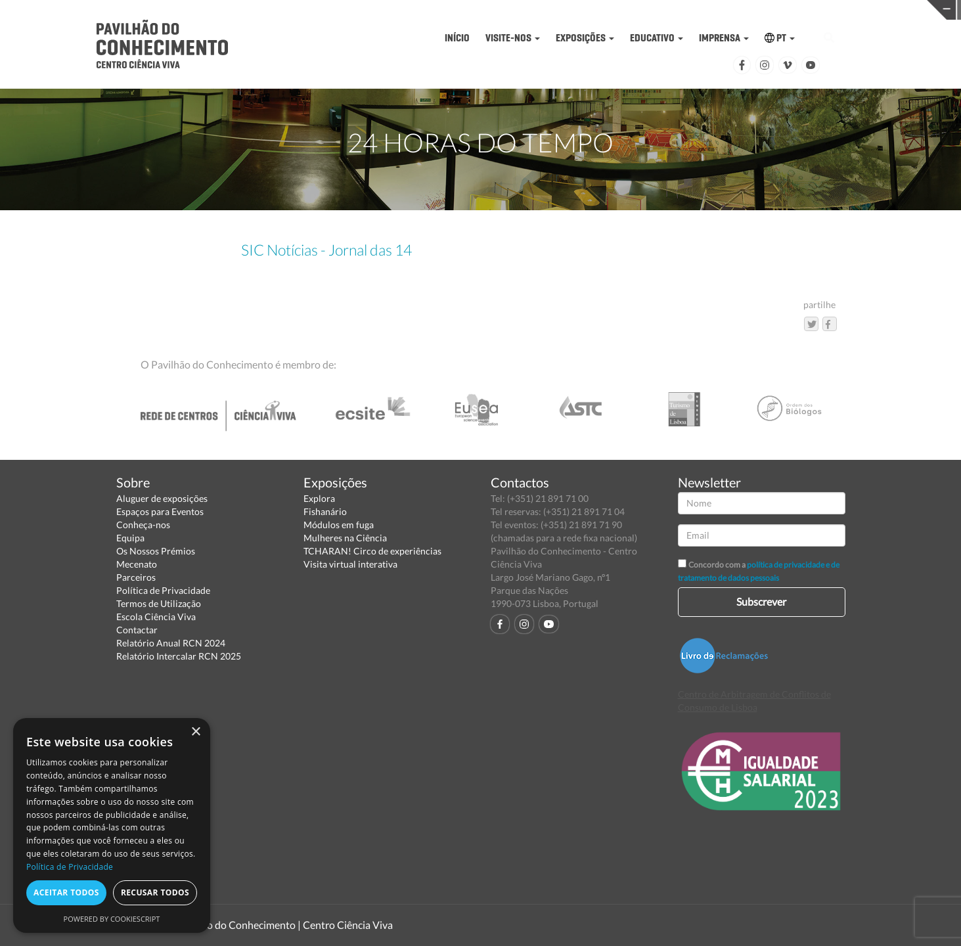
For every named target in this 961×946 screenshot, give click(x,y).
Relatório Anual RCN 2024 (170, 642)
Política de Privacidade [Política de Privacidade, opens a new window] (69, 866)
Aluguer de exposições (162, 498)
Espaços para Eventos (160, 511)
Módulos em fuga (338, 524)
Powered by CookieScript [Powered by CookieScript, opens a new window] (112, 919)
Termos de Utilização (158, 603)
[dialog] (111, 825)
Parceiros (136, 577)
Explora (319, 498)
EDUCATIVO (656, 38)
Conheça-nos (143, 524)
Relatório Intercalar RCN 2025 (178, 656)
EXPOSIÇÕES (585, 38)
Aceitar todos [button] (66, 892)
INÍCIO (457, 38)
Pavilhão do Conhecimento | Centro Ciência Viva (283, 924)
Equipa (130, 537)
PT (780, 38)
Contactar (137, 629)
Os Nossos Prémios (155, 550)
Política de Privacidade (163, 590)
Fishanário (325, 511)
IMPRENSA (724, 38)
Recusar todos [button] (155, 892)
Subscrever (761, 601)
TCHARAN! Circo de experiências (372, 550)
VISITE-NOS (512, 38)
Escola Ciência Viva (156, 616)
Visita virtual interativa (350, 564)
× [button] (195, 732)
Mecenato (136, 564)
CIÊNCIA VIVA (667, 9)
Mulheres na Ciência (345, 537)
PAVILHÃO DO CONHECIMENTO (459, 10)
